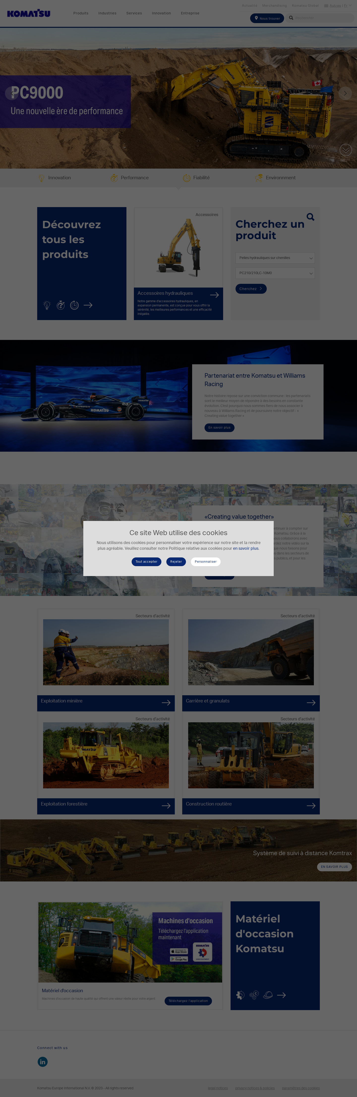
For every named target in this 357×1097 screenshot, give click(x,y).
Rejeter (176, 561)
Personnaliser (206, 561)
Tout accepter (146, 561)
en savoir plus (245, 548)
